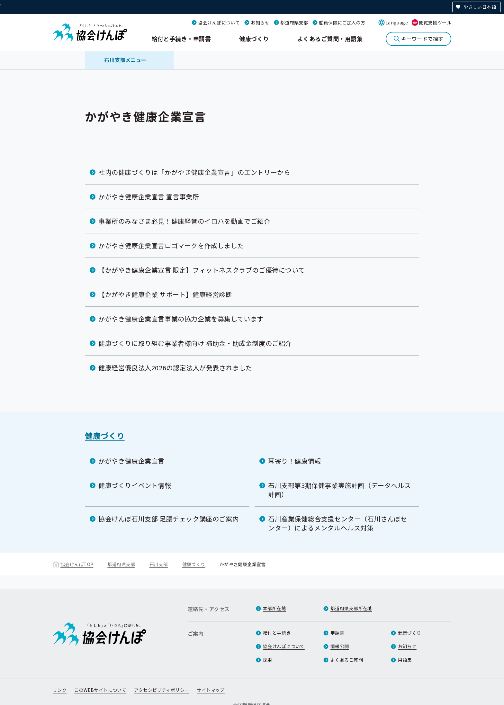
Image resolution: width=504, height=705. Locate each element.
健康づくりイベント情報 (134, 485)
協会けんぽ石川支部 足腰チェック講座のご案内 (168, 518)
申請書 (337, 632)
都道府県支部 (294, 22)
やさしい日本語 (480, 7)
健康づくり (254, 38)
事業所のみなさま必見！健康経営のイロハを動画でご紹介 (184, 221)
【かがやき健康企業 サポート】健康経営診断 (165, 294)
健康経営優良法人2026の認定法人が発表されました (175, 367)
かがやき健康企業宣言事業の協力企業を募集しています (181, 318)
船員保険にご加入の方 (342, 22)
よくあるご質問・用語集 (330, 38)
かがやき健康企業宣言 (131, 460)
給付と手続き (277, 632)
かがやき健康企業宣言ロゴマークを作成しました (171, 245)
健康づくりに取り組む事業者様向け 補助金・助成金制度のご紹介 (195, 343)
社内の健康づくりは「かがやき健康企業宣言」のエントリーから (194, 172)
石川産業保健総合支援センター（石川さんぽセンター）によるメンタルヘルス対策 (337, 523)
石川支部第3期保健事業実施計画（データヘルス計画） (339, 490)
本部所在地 (274, 608)
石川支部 (158, 564)
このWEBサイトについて (100, 690)
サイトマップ (211, 690)
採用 (267, 659)
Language (396, 22)
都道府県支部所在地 (351, 608)
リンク (60, 690)
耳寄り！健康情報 (294, 460)
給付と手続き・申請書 (181, 38)
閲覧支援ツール (435, 22)
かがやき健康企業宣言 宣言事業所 (148, 196)
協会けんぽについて (219, 22)
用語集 (405, 659)
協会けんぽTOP (76, 564)
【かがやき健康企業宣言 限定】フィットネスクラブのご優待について (201, 270)
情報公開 (339, 646)
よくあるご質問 (346, 659)
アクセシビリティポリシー (161, 690)
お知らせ (260, 22)
